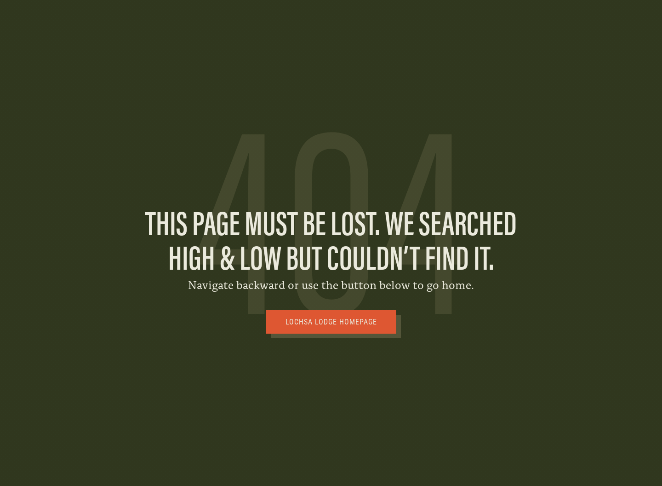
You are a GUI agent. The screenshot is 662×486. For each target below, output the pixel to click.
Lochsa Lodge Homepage (331, 322)
